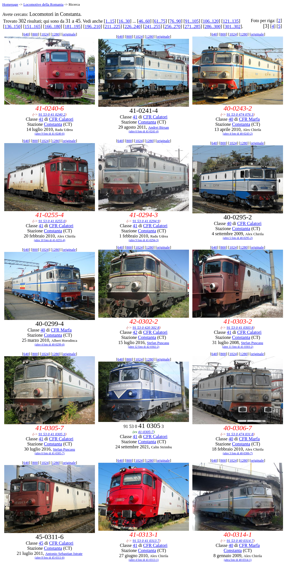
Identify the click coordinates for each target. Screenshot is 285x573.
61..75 (159, 21)
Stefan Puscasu (158, 343)
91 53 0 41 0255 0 (52, 221)
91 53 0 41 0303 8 (240, 327)
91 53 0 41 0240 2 (52, 114)
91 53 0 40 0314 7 (240, 540)
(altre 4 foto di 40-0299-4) (50, 344)
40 (231, 119)
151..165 (33, 26)
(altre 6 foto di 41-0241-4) (144, 131)
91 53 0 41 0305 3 (52, 434)
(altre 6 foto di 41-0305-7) (50, 453)
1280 (55, 34)
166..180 (53, 26)
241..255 (152, 26)
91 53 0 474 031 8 (240, 434)
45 (41, 543)
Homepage (10, 4)
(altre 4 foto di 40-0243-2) (238, 133)
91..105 (192, 21)
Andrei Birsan (158, 127)
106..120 (211, 21)
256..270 (172, 26)
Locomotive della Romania (43, 4)
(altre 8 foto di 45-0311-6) (50, 557)
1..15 (109, 21)
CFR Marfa (249, 119)
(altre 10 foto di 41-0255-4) (49, 240)
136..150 (12, 26)
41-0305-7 (145, 432)
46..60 (144, 21)
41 (41, 119)
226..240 (133, 26)
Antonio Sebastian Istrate (63, 553)
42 (135, 332)
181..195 (72, 26)
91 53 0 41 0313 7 (146, 540)
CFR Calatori (61, 119)
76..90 (175, 21)
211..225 (112, 26)
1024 (44, 34)
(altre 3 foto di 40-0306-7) (238, 453)
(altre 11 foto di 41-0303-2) (237, 346)
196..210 (93, 26)
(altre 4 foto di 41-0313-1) (144, 559)
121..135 (231, 21)
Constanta (53, 124)
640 (26, 34)
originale (69, 34)
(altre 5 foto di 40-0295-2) (238, 237)
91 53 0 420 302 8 (146, 327)
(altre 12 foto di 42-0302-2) (143, 346)
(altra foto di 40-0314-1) (237, 559)
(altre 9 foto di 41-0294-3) (144, 240)
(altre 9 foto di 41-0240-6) (50, 133)
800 (35, 34)
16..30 (124, 21)
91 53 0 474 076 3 (240, 114)
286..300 (212, 26)
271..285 (193, 26)
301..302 (233, 26)
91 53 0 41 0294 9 (146, 221)
